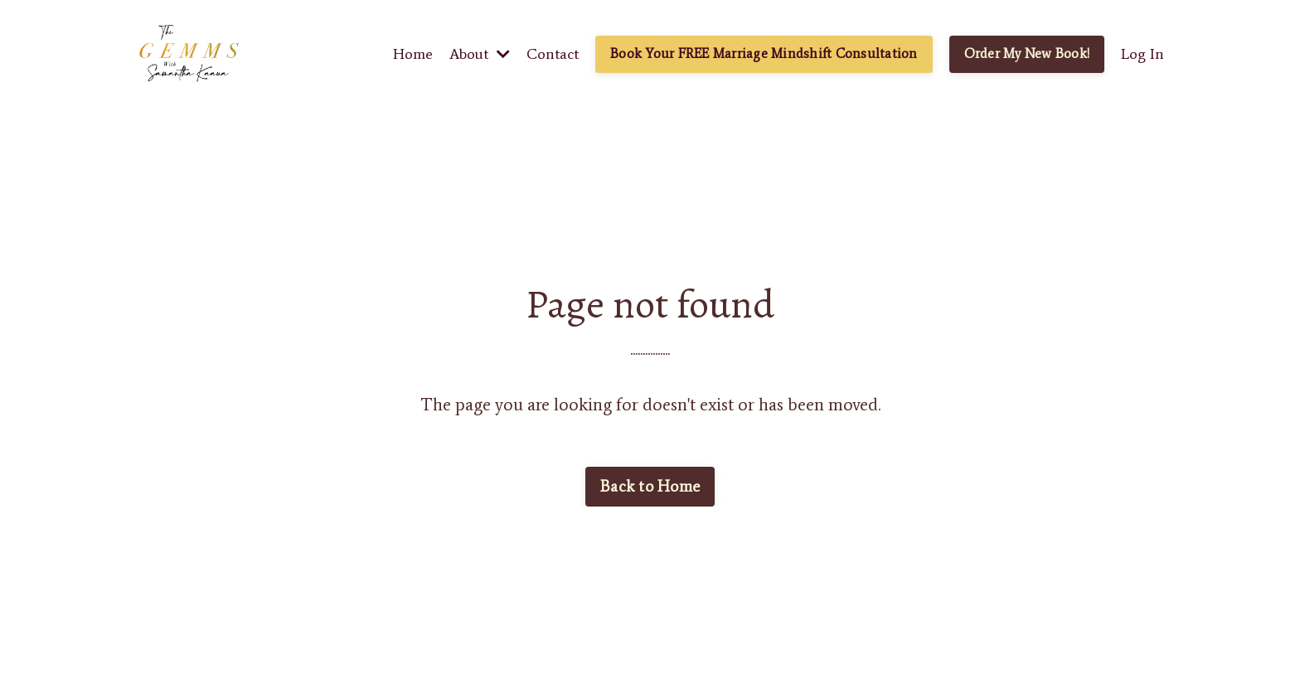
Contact (552, 54)
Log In (1142, 54)
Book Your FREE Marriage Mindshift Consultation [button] (764, 53)
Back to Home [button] (650, 486)
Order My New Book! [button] (1027, 53)
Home (413, 54)
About (479, 54)
